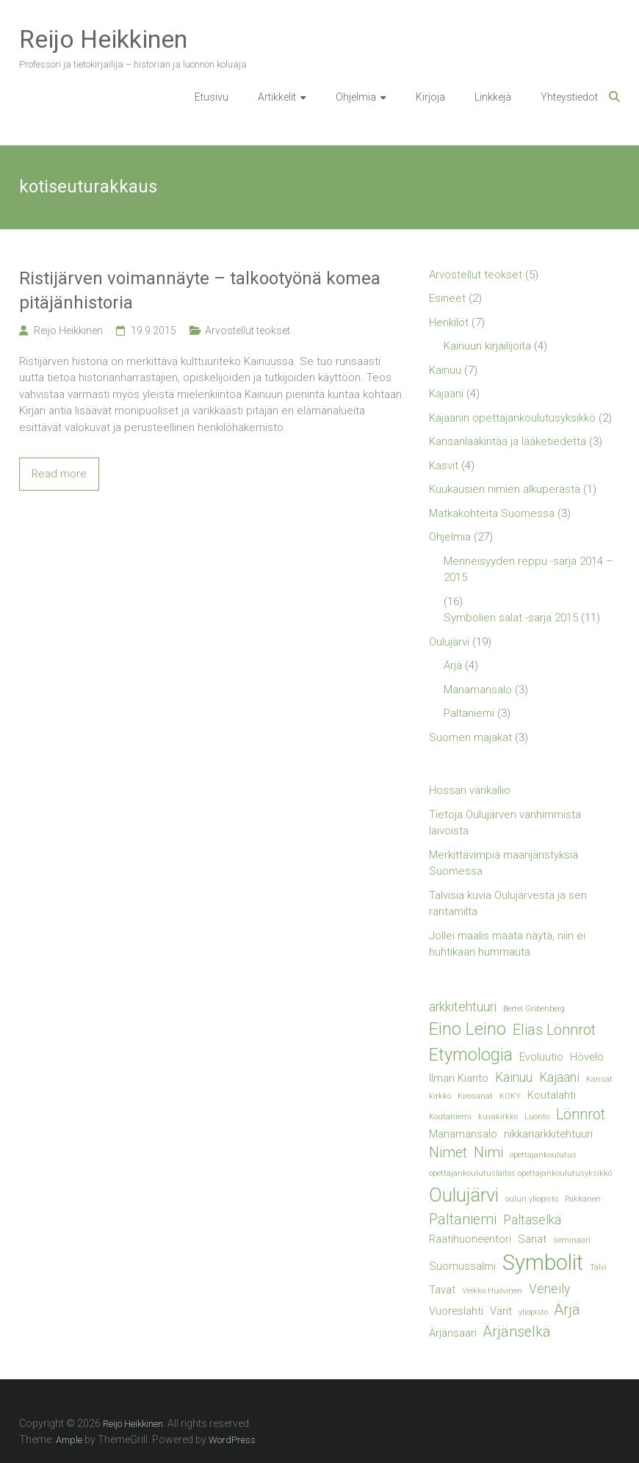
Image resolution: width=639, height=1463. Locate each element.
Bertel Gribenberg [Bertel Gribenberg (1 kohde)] (534, 1009)
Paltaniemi (469, 713)
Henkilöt (449, 322)
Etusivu (211, 97)
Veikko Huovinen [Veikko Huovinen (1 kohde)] (492, 1291)
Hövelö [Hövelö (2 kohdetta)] (587, 1056)
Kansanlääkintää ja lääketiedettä (507, 441)
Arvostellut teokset (247, 330)
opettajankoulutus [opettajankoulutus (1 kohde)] (543, 1155)
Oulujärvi (449, 642)
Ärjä (453, 665)
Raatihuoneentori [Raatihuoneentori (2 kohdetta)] (470, 1239)
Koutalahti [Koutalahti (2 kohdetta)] (551, 1095)
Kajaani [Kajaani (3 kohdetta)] (559, 1077)
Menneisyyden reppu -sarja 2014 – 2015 (528, 570)
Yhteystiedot (569, 97)
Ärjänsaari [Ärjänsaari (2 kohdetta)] (453, 1333)
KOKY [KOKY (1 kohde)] (510, 1096)
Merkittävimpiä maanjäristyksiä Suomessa (503, 863)
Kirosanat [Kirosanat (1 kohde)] (475, 1096)
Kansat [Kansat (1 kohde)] (599, 1079)
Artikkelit (277, 97)
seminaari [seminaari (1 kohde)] (572, 1240)
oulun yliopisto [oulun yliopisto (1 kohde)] (531, 1199)
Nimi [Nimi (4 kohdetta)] (488, 1152)
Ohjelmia (356, 97)
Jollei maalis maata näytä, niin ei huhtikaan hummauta (507, 944)
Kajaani (446, 393)
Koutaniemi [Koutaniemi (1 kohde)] (450, 1116)
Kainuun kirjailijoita (487, 346)
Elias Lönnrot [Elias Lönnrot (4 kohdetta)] (554, 1030)
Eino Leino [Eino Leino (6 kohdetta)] (467, 1029)
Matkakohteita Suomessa (492, 513)
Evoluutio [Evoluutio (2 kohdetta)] (541, 1056)
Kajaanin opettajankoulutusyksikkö (512, 418)
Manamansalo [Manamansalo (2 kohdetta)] (463, 1134)
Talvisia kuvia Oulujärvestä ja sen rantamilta (508, 904)
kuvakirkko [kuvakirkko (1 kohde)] (498, 1116)
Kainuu (445, 370)
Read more (59, 473)
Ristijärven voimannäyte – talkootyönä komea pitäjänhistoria (199, 291)
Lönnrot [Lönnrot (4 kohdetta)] (580, 1114)
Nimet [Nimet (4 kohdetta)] (448, 1152)
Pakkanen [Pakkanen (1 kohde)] (583, 1199)
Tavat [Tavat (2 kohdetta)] (442, 1289)
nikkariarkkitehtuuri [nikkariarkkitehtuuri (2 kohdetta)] (548, 1134)
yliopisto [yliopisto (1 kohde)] (533, 1312)
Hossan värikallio (469, 790)
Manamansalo (478, 689)
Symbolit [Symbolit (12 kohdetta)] (542, 1262)
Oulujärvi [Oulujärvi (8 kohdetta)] (464, 1195)
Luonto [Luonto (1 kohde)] (536, 1116)
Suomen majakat (470, 737)
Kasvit (443, 465)
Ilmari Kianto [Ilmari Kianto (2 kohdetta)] (458, 1078)
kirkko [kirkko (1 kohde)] (440, 1096)
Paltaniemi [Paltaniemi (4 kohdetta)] (463, 1219)
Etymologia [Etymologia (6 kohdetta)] (471, 1054)
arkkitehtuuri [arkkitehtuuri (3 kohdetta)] (463, 1007)
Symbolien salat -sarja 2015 (511, 617)
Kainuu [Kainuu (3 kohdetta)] (513, 1077)
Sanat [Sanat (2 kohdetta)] (532, 1239)
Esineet (447, 298)
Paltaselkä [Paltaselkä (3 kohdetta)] (532, 1220)
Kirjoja (430, 97)
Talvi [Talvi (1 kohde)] (598, 1267)
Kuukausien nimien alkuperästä (504, 489)
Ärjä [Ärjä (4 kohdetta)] (567, 1309)
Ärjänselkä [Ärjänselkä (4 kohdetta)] (517, 1331)
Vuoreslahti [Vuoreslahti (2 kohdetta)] (456, 1311)
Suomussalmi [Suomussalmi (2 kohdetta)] (462, 1266)
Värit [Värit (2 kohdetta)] (501, 1311)
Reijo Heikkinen (103, 39)
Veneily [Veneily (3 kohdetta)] (549, 1289)
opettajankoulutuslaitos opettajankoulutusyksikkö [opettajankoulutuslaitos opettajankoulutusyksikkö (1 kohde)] (520, 1173)
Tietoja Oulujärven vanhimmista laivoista (505, 823)
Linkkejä (492, 97)
